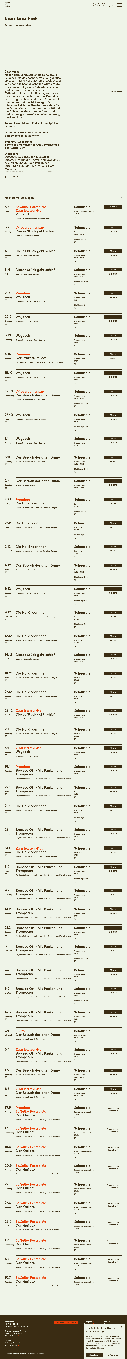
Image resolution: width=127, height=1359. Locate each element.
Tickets (113, 227)
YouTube (87, 1326)
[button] (94, 4)
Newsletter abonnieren (65, 1322)
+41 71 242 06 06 (11, 1324)
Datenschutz (104, 1354)
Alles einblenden (13, 177)
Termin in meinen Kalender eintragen (6, 214)
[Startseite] (7, 4)
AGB (112, 1354)
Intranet (119, 1354)
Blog (105, 1324)
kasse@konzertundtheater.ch (16, 1326)
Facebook (88, 1324)
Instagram (88, 1322)
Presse (106, 1326)
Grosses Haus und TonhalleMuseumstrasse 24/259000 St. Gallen (15, 1333)
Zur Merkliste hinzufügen (75, 217)
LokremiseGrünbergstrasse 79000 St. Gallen (12, 1342)
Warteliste (113, 207)
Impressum (93, 1354)
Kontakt (107, 1322)
